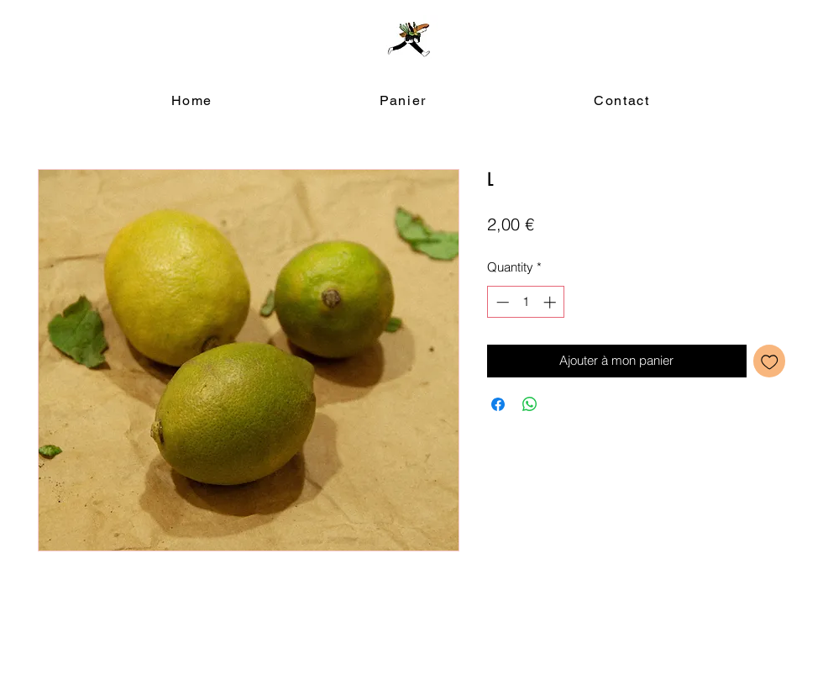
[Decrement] (501, 302)
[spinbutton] (526, 302)
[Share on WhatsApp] (530, 404)
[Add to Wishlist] (769, 361)
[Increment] (551, 302)
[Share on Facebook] (498, 404)
